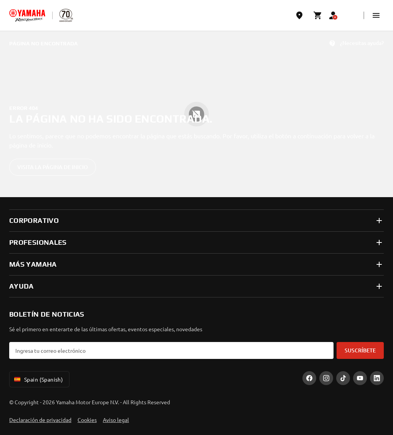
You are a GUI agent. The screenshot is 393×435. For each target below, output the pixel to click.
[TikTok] (343, 378)
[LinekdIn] (377, 378)
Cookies (87, 419)
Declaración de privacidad (40, 419)
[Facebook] (309, 378)
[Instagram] (326, 378)
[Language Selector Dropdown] (351, 15)
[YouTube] (360, 378)
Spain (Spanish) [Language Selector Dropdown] (38, 379)
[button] (376, 15)
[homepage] (27, 15)
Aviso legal (116, 419)
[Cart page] (317, 15)
